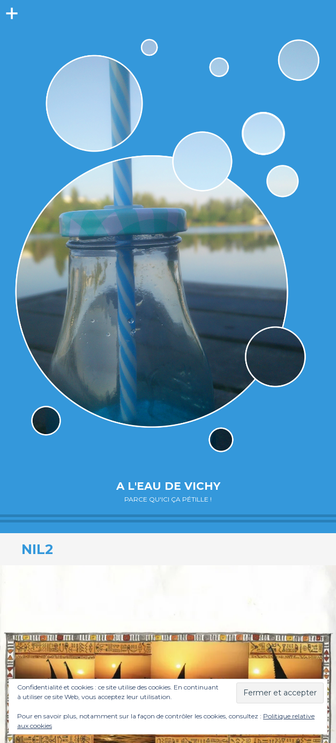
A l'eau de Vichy (168, 486)
